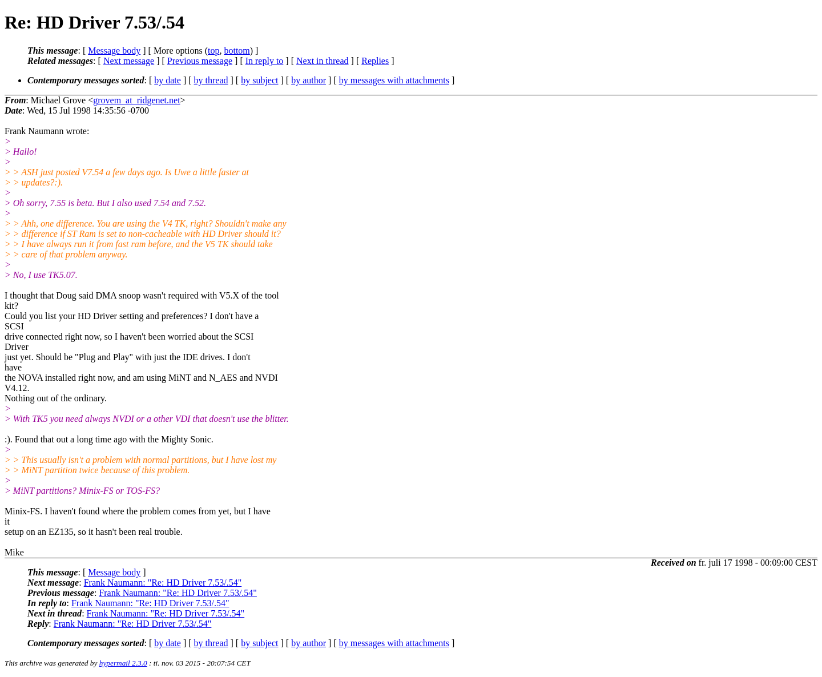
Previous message (199, 61)
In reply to (264, 61)
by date (167, 80)
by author (308, 80)
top (213, 50)
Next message (128, 61)
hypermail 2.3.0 (123, 663)
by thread (211, 80)
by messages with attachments (394, 80)
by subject (259, 80)
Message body (114, 50)
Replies (375, 61)
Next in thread (322, 61)
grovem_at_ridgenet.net (136, 100)
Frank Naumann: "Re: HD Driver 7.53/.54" (163, 582)
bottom (236, 50)
